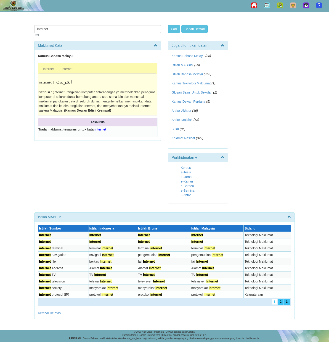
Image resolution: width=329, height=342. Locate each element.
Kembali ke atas (49, 313)
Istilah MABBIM (183, 65)
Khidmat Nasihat (183, 138)
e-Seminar (188, 190)
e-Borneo (187, 186)
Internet (48, 69)
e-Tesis (186, 172)
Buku (175, 129)
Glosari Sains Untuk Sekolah (192, 92)
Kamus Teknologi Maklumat (191, 83)
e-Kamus (187, 181)
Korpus (186, 168)
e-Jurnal (186, 177)
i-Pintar (186, 195)
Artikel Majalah (182, 120)
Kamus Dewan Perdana (188, 101)
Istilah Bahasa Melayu (187, 74)
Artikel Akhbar (181, 110)
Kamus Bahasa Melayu (188, 56)
